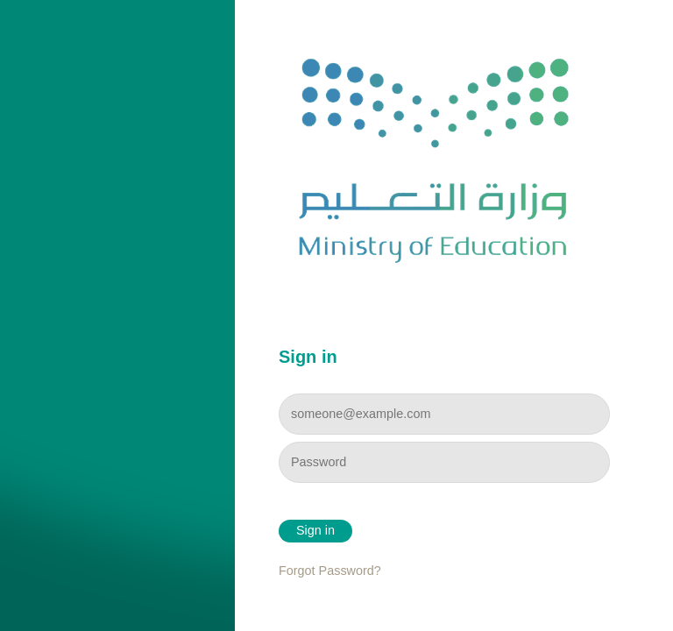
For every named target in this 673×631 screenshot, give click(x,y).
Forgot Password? (330, 571)
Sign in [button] (315, 530)
